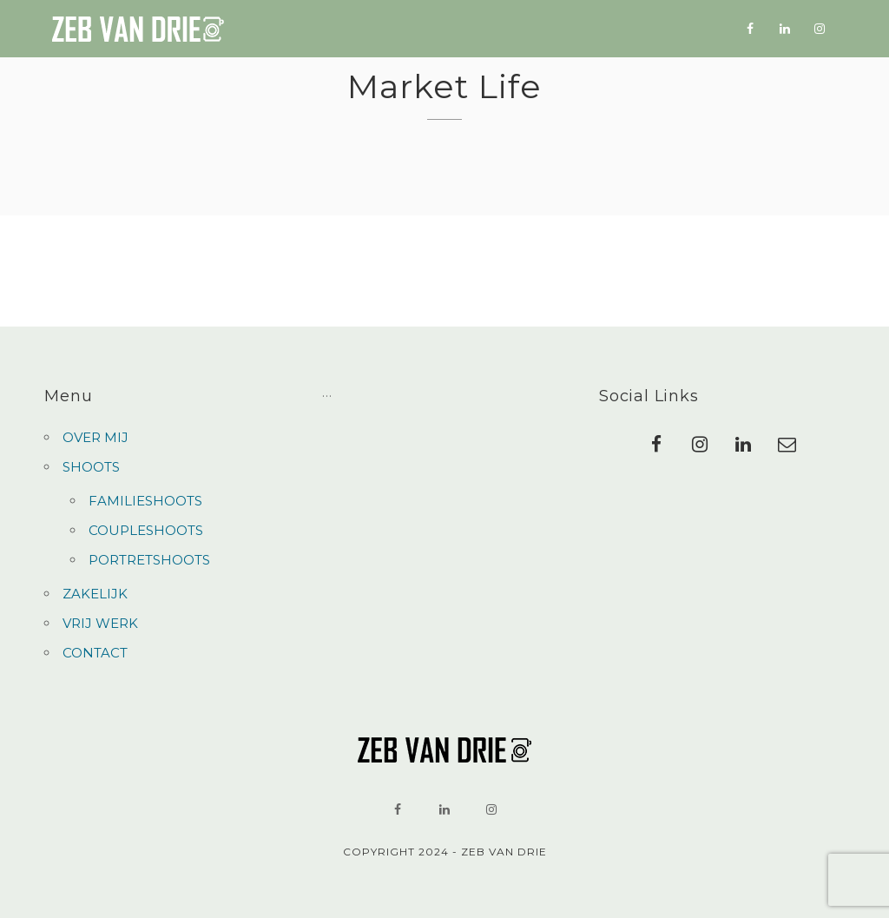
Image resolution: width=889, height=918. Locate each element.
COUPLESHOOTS (146, 530)
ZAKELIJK (493, 30)
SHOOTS (399, 29)
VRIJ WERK (582, 31)
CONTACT (670, 34)
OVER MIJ (319, 28)
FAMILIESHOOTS (145, 500)
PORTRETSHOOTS (149, 559)
